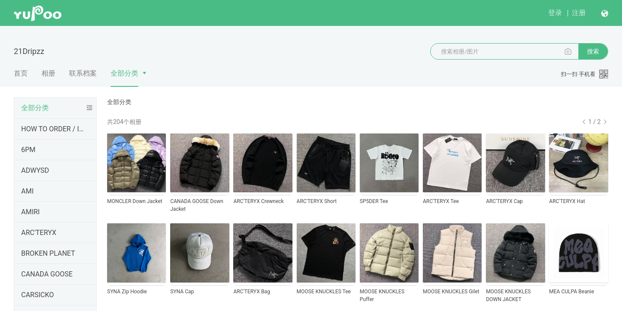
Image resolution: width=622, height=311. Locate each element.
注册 (579, 13)
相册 (48, 73)
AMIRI (30, 212)
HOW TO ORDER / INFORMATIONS (53, 129)
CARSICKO (37, 295)
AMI (27, 191)
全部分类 (124, 73)
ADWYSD (35, 170)
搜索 (593, 51)
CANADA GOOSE (47, 274)
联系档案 (83, 73)
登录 (555, 13)
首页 (21, 73)
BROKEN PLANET (48, 253)
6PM (28, 150)
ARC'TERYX (38, 232)
